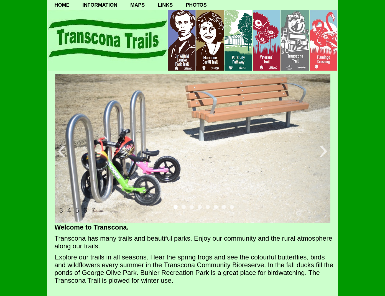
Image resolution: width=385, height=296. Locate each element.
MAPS (137, 5)
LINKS (165, 5)
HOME (62, 5)
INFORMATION (100, 5)
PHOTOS (196, 5)
